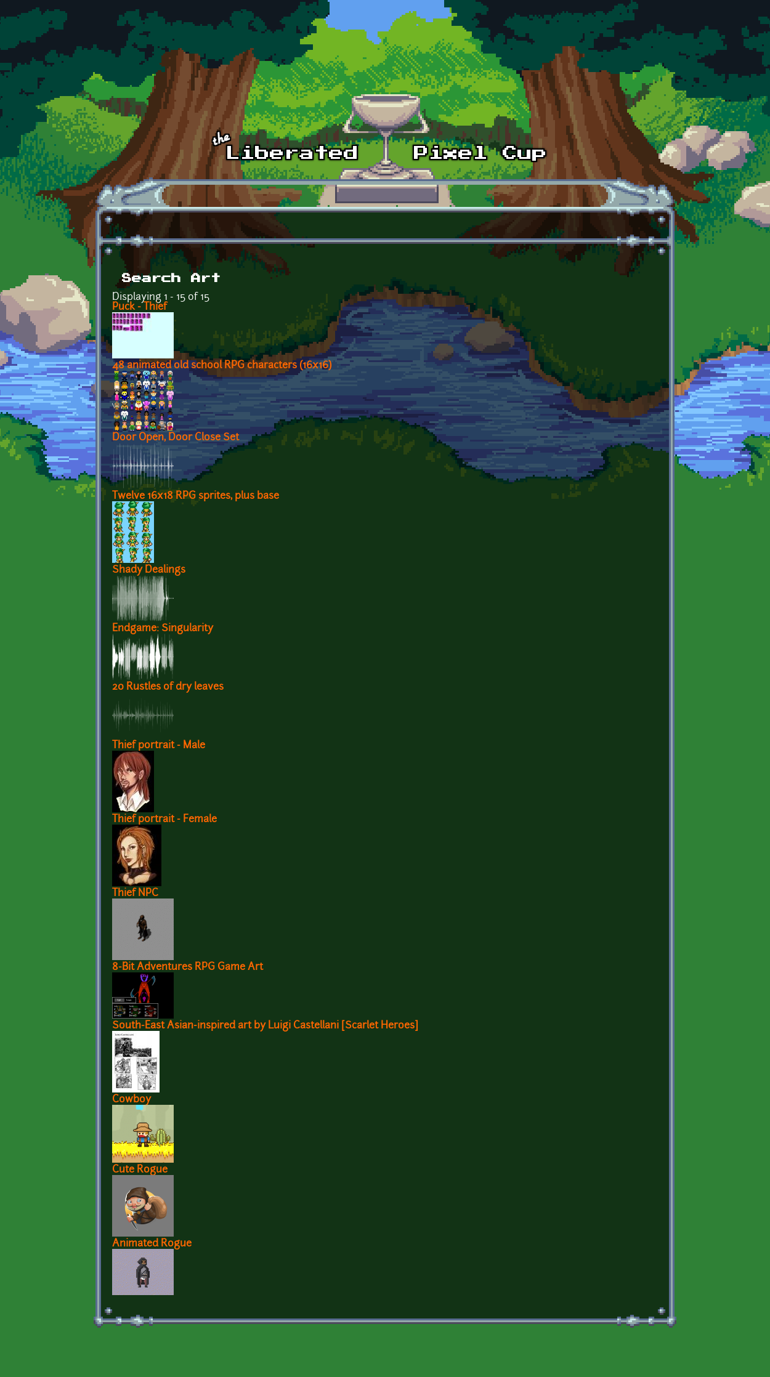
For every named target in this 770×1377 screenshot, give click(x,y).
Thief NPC (135, 893)
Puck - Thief (139, 307)
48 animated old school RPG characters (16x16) (221, 366)
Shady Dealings (148, 570)
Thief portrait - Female (164, 820)
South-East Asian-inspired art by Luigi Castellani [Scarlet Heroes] (265, 1026)
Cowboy (131, 1100)
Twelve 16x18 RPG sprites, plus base (195, 496)
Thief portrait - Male (158, 746)
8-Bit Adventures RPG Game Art (187, 967)
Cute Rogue (140, 1170)
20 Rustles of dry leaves (168, 687)
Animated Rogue (152, 1244)
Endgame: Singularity (162, 629)
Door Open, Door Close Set (175, 438)
